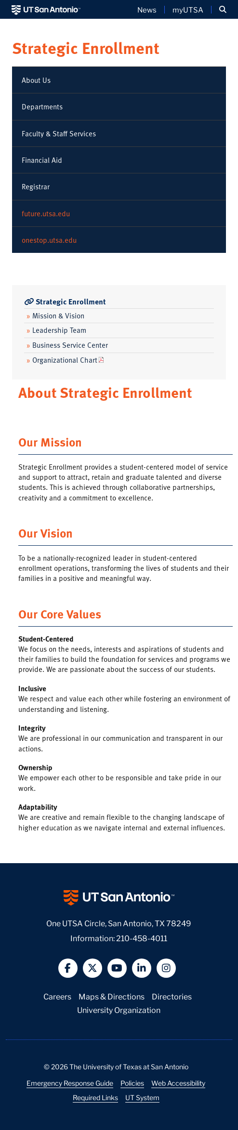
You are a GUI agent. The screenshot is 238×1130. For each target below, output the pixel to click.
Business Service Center (67, 345)
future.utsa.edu (46, 213)
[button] (222, 9)
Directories (172, 995)
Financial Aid (42, 160)
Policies (132, 1083)
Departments (42, 106)
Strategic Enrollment (85, 47)
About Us (36, 80)
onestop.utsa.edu (49, 240)
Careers (57, 995)
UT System (142, 1097)
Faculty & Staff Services (59, 133)
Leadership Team (56, 330)
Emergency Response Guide (69, 1083)
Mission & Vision (55, 315)
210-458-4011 (141, 937)
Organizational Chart (61, 360)
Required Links (95, 1097)
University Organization (118, 1009)
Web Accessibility (178, 1083)
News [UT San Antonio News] (147, 9)
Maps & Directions (112, 995)
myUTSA (187, 9)
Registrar (36, 186)
